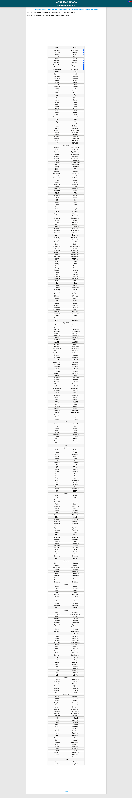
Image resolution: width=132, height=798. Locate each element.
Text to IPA (55, 9)
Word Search (94, 9)
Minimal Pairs (63, 9)
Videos (49, 9)
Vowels (44, 9)
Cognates (70, 9)
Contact (66, 791)
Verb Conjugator (79, 9)
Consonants (37, 9)
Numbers (87, 9)
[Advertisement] (64, 32)
